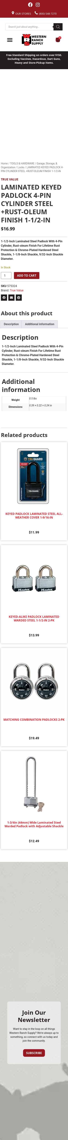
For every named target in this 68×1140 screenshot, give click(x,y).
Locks (21, 167)
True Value (9, 179)
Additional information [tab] (39, 324)
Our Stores (23, 13)
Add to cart (26, 276)
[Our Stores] (13, 12)
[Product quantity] (6, 275)
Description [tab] (11, 324)
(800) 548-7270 (48, 13)
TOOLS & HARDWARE (22, 163)
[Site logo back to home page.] (34, 40)
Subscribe (34, 1053)
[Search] (58, 26)
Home (4, 163)
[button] (4, 297)
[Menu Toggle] (10, 40)
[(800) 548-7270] (36, 12)
